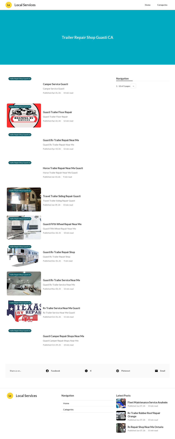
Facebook (52, 370)
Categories (162, 5)
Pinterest (122, 370)
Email (159, 370)
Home (147, 5)
